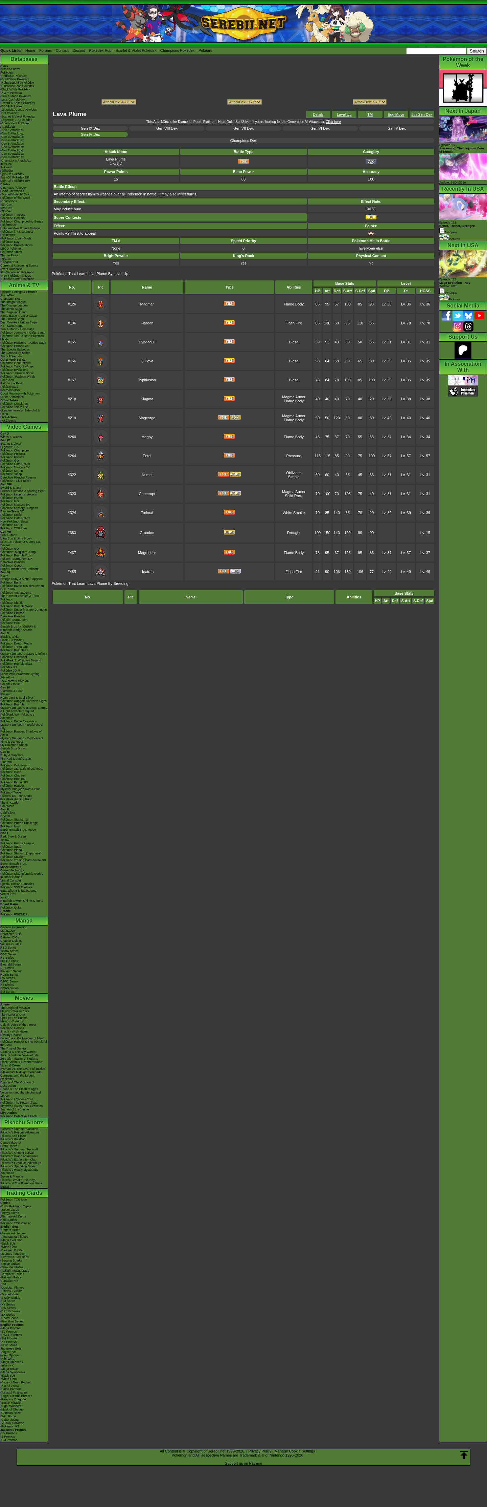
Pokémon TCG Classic (15, 1223)
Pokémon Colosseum (14, 765)
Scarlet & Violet (10, 443)
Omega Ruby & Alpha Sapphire (21, 579)
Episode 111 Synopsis (457, 227)
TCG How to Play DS (14, 680)
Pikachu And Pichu (13, 1136)
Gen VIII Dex (167, 128)
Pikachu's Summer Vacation (19, 1129)
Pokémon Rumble (12, 704)
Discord (79, 50)
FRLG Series (9, 961)
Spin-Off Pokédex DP (14, 177)
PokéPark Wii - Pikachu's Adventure (17, 716)
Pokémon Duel (10, 623)
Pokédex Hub (100, 50)
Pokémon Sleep (11, 474)
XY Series (7, 984)
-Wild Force (8, 1416)
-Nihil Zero (7, 1358)
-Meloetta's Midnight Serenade (21, 1072)
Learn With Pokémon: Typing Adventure (19, 675)
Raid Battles (8, 1220)
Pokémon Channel (12, 775)
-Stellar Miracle (10, 1402)
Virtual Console (10, 880)
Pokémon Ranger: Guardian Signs (23, 701)
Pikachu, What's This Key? (18, 1180)
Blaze (294, 342)
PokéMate (7, 806)
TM (370, 114)
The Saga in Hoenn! (13, 312)
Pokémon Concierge (14, 403)
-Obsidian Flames (12, 1287)
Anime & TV (24, 285)
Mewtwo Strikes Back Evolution (21, 1106)
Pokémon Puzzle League (17, 843)
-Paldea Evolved (11, 1291)
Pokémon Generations (15, 363)
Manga (24, 921)
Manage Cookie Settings (295, 1451)
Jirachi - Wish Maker (14, 1031)
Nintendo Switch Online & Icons (21, 901)
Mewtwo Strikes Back (14, 1011)
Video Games (24, 427)
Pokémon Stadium (12, 856)
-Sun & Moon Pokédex (15, 96)
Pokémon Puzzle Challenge (19, 823)
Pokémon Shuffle (11, 602)
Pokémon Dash (10, 772)
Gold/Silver (7, 812)
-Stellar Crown (10, 1264)
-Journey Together (12, 1253)
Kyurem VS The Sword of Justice (22, 1068)
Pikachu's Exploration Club (18, 1159)
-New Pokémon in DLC (15, 275)
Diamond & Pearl (11, 691)
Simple (294, 477)
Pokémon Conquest (13, 657)
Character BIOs (10, 934)
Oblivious (293, 473)
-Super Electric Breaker (16, 1396)
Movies (24, 998)
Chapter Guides (11, 940)
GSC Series (8, 954)
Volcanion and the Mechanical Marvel (20, 1094)
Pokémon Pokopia (12, 453)
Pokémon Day (10, 241)
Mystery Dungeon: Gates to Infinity (23, 653)
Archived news (10, 69)
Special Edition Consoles (17, 884)
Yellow (4, 840)
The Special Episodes (15, 349)
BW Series (7, 978)
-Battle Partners (11, 1389)
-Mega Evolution (11, 1240)
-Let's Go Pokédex (12, 99)
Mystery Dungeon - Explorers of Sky (21, 726)
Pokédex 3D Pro (11, 670)
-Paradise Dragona (13, 1399)
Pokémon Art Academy (15, 592)
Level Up (344, 114)
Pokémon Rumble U (14, 650)
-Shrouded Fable (11, 1267)
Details (318, 114)
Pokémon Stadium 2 (14, 819)
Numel (147, 475)
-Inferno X (7, 1365)
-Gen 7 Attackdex (12, 150)
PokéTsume (8, 420)
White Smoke (294, 513)
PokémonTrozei (11, 792)
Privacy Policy (259, 1451)
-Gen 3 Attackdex (12, 137)
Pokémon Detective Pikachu (19, 1116)
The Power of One (12, 1014)
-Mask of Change (12, 1409)
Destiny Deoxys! (11, 1035)
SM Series (7, 991)
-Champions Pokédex (14, 123)
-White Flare (8, 1247)
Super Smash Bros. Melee (18, 829)
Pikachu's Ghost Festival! (17, 1152)
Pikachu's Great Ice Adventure (20, 1163)
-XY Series (7, 1304)
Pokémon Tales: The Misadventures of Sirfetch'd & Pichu (20, 410)
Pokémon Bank (10, 582)
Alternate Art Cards (13, 1216)
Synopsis (448, 292)
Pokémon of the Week (15, 197)
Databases (24, 59)
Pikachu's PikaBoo (12, 1139)
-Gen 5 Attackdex (12, 143)
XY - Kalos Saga (11, 325)
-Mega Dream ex (11, 1362)
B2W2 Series (9, 981)
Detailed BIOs (9, 937)
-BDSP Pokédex (11, 106)
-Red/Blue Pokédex (13, 76)
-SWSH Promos (11, 1335)
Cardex (5, 184)
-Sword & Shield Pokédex (17, 103)
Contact (62, 50)
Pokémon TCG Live (13, 528)
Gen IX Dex (90, 128)
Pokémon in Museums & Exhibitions (16, 233)
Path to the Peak (11, 383)
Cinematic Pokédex (13, 187)
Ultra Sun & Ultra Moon (16, 538)
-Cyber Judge (9, 1419)
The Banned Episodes (15, 353)
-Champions (8, 201)
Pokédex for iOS (11, 684)
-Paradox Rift (9, 1280)
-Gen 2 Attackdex (12, 133)
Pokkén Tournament (13, 619)
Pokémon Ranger (12, 785)
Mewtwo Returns (11, 1021)
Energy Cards (9, 1213)
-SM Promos (8, 1338)
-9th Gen (6, 204)
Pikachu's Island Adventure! (19, 1156)
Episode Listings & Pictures (18, 292)
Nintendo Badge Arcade (16, 630)
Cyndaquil (147, 342)
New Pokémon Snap (14, 521)
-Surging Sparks (11, 1260)
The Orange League (14, 305)
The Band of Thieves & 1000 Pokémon (19, 597)
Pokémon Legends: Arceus (18, 494)
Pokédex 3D (8, 667)
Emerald (6, 762)
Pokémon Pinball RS (14, 782)
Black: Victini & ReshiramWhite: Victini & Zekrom (21, 1063)
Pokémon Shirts (11, 252)
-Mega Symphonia (12, 1372)
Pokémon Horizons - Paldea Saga (23, 342)
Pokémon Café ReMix (15, 464)
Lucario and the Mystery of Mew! (22, 1038)
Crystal (5, 816)
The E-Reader (10, 802)
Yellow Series (9, 951)
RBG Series (8, 947)
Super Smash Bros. (13, 863)
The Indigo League (13, 302)
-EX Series (7, 1314)
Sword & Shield (10, 487)
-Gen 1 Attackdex (12, 130)
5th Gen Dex (422, 114)
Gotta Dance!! (9, 1146)
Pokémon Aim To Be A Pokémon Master (22, 337)
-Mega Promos (10, 1328)
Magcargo (147, 418)
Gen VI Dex (320, 128)
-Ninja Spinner (10, 1355)
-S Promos (7, 1436)
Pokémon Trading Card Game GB (23, 860)
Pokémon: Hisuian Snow (16, 373)
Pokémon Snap (10, 846)
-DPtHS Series (10, 1311)
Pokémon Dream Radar (16, 643)
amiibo (4, 897)
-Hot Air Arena (9, 1385)
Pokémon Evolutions (14, 370)
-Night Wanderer (11, 1406)
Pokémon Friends (12, 457)
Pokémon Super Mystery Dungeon (23, 609)
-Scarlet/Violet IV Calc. (15, 194)
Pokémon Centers (12, 218)
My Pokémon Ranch (14, 745)
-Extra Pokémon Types (15, 1206)
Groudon (147, 533)
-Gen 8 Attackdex (12, 153)
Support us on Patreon (243, 1463)
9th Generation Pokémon (17, 272)
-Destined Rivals (11, 1250)
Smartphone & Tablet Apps (18, 890)
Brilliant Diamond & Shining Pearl (22, 491)
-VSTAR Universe (12, 1423)
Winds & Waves (11, 437)
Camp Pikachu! (10, 1142)
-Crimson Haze (10, 1413)
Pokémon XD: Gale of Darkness (22, 768)
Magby (147, 437)
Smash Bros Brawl (12, 748)
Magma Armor (293, 397)
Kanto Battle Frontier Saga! (18, 315)
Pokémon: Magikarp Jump (18, 552)
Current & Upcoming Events (19, 265)
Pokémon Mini (10, 826)
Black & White (9, 636)
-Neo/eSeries (9, 1318)
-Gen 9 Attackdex (12, 157)
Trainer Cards (9, 1209)
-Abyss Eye (8, 1352)
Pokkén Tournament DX (16, 558)
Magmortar (147, 553)
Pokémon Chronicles (14, 346)
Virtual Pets (8, 894)
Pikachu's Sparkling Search (18, 1166)
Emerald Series (10, 964)
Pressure (293, 456)
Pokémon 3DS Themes (16, 887)
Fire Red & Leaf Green (15, 758)
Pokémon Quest (11, 565)
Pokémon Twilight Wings (16, 366)
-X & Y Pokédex (11, 92)
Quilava (147, 361)
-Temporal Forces (12, 1274)
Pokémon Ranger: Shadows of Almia (21, 733)
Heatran (147, 572)
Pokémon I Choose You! (16, 1099)
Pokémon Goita (10, 907)
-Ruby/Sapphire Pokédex (17, 82)
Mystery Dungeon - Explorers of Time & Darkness (21, 740)
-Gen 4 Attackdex (12, 140)
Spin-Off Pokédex (12, 174)
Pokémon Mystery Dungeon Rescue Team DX (19, 509)
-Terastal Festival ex (13, 1392)
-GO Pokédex (9, 113)
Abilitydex (7, 170)
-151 (3, 1284)
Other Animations (12, 397)
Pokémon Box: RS (12, 779)
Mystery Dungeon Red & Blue (20, 789)
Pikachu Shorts (24, 1122)
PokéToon (7, 380)
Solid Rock (294, 496)
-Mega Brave (9, 1369)
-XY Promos (8, 1341)
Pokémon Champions (14, 450)
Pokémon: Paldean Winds (18, 376)
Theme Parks (9, 255)
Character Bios (10, 298)
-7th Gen (6, 211)
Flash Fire (293, 323)
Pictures (449, 239)
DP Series (7, 968)
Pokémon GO (9, 460)
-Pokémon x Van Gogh (15, 238)
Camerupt (147, 494)
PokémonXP (8, 225)
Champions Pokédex (177, 50)
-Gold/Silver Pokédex (14, 79)
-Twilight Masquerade (14, 1270)
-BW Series (8, 1308)
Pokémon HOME (11, 498)
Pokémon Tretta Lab (14, 647)
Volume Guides (10, 944)
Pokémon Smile (11, 514)
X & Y (4, 575)
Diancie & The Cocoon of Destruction (17, 1084)
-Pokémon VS (9, 1426)
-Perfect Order (10, 1230)
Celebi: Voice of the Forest (18, 1024)
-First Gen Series (11, 1321)
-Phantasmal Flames (14, 1236)
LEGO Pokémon (11, 248)
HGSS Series (9, 974)
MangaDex (7, 930)
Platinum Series (11, 971)
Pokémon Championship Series (21, 221)
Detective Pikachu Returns (18, 477)
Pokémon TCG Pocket (15, 481)
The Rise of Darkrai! (13, 1048)
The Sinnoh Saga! (12, 319)
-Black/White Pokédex (15, 89)
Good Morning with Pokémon (20, 393)
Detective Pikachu (12, 562)
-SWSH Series (10, 1297)
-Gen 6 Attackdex (12, 147)
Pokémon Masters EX (15, 467)
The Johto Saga (11, 309)
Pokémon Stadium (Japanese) (20, 853)
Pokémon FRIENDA (13, 914)
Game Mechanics (12, 191)
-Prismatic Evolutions (14, 1257)
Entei (147, 456)
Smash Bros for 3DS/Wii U (18, 626)
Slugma (147, 399)
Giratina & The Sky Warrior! (19, 1052)
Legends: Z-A (9, 447)
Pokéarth (206, 50)
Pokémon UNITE (11, 470)
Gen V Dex (397, 128)
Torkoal (147, 513)
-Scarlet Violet (9, 1294)
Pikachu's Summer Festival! (19, 1149)
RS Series (7, 957)
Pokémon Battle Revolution (18, 721)
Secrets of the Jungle (14, 1109)
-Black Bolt (7, 1243)
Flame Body (294, 304)
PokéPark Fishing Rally (16, 799)
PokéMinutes (9, 386)
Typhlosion (147, 380)
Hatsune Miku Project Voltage (20, 228)
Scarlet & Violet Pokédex (135, 50)
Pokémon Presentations (16, 245)
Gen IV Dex (90, 134)
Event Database (11, 269)
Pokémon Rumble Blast (16, 663)
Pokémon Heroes (12, 1028)
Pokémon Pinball (11, 850)
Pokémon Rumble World (16, 606)
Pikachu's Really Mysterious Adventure (19, 1171)
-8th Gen (6, 208)
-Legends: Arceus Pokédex (18, 109)
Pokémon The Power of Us (18, 1102)
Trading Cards (24, 1193)
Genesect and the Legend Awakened (18, 1077)
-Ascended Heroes (13, 1233)
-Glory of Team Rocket (15, 1382)
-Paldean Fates (10, 1277)
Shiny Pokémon (11, 356)
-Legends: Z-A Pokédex (16, 120)
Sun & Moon (8, 535)
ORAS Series (9, 988)
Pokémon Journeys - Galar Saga (22, 332)
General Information (13, 927)
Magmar (147, 304)
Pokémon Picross (12, 613)
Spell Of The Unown (13, 1018)
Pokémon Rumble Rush (16, 555)
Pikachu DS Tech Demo (16, 796)
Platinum (6, 694)
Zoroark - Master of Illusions (19, 1058)
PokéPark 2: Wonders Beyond (20, 660)
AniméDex (7, 295)
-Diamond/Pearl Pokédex (17, 86)
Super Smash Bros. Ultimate (19, 569)
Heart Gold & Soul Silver (16, 697)
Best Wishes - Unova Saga (18, 322)
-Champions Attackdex (15, 160)
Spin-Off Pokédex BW (15, 181)
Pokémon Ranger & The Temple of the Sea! (23, 1043)
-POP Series (8, 1345)
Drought (293, 533)
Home (30, 50)
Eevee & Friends (11, 1176)
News (4, 65)
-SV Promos (8, 1331)
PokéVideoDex (10, 390)
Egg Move (396, 114)
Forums (45, 50)
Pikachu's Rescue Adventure (19, 1132)
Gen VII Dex (243, 128)
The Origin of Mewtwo (15, 1008)
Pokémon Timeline (12, 214)
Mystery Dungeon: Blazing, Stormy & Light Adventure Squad (23, 709)
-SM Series (8, 1301)
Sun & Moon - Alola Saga (17, 329)
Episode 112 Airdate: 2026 (454, 283)
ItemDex (6, 164)
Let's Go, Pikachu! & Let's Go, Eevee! (20, 543)
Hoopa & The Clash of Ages (19, 1089)
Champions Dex (243, 141)
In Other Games (11, 877)
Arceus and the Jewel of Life (19, 1055)
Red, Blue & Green (13, 836)
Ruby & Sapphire (11, 755)
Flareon (147, 323)
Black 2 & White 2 (12, 640)
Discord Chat (9, 262)
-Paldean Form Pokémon (17, 279)
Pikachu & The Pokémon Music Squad (21, 1185)
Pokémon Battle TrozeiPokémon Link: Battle (22, 587)
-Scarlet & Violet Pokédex (17, 116)
